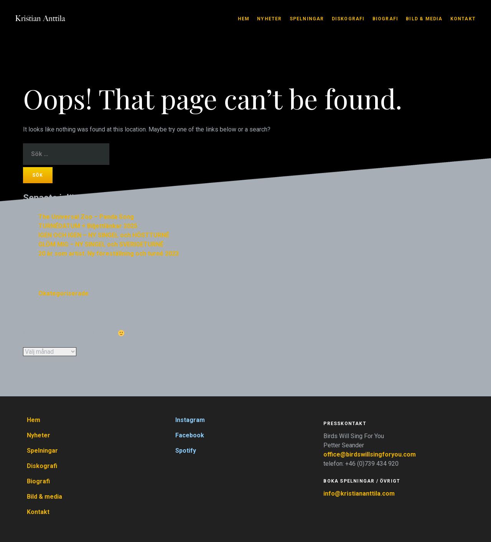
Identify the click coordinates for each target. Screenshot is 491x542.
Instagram (190, 420)
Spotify (185, 450)
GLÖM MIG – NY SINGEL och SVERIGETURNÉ (100, 244)
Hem (244, 18)
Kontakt (463, 18)
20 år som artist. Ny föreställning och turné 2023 (108, 253)
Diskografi (348, 18)
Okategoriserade (63, 293)
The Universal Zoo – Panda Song (86, 216)
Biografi (385, 18)
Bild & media (424, 18)
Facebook (189, 435)
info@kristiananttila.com (359, 493)
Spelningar (307, 18)
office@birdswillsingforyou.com (370, 454)
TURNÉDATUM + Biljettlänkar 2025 (87, 226)
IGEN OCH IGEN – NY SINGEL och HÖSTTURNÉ (103, 235)
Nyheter (269, 18)
